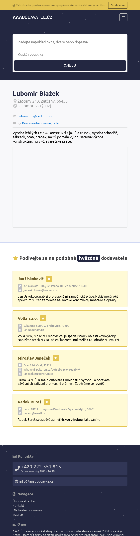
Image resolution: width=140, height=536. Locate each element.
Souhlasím (118, 5)
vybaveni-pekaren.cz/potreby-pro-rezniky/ (52, 369)
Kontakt (18, 505)
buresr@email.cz (34, 413)
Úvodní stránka (24, 501)
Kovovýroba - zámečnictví (40, 123)
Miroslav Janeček (34, 358)
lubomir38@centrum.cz (35, 116)
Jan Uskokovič (31, 278)
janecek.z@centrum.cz (38, 373)
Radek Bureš (29, 402)
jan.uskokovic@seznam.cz (41, 290)
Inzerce (18, 514)
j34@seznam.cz (34, 329)
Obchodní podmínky (27, 510)
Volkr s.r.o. (28, 318)
